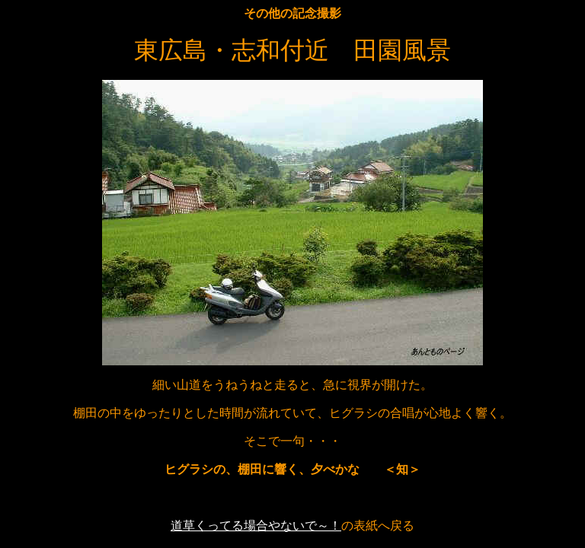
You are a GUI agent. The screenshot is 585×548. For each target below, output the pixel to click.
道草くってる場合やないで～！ (256, 525)
